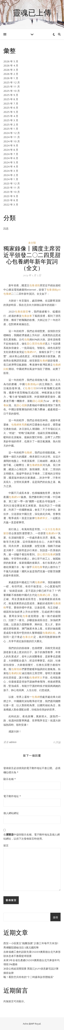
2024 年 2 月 (10, 175)
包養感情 (34, 285)
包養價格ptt (54, 289)
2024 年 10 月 (11, 141)
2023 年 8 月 (10, 200)
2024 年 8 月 (10, 149)
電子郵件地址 (12, 796)
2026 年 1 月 (10, 78)
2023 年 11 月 (11, 187)
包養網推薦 (35, 465)
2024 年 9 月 (10, 145)
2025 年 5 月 (10, 112)
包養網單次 (41, 518)
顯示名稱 (9, 779)
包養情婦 (16, 669)
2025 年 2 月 (10, 124)
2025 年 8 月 (10, 99)
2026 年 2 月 (10, 74)
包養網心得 (43, 595)
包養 (26, 339)
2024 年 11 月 (11, 137)
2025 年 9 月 (10, 95)
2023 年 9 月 (10, 196)
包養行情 (30, 388)
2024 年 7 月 (10, 154)
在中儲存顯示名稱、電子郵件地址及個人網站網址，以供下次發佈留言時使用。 (31, 836)
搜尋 (55, 917)
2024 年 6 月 (10, 158)
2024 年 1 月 (10, 179)
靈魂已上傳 (32, 12)
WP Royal (36, 1023)
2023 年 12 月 (11, 183)
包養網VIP (30, 352)
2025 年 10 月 (11, 90)
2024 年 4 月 (10, 166)
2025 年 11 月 (11, 86)
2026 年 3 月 (10, 69)
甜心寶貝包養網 (36, 343)
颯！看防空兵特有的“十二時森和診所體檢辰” (28, 977)
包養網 (7, 293)
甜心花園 (38, 401)
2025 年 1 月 (10, 128)
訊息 (6, 228)
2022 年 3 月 (10, 204)
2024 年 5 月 (10, 162)
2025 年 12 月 (11, 82)
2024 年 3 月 (10, 170)
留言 (6, 845)
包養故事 (27, 315)
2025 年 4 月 (10, 116)
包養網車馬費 (19, 424)
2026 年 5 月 (10, 61)
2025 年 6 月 (10, 107)
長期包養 (37, 567)
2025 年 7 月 (10, 103)
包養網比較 (48, 632)
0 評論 (57, 742)
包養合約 (28, 637)
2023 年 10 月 (11, 191)
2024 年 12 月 (11, 133)
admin (13, 742)
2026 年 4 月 (10, 65)
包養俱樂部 (21, 311)
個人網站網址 (11, 813)
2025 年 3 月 (10, 120)
